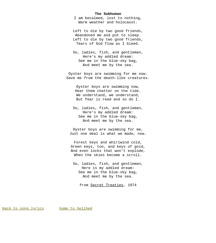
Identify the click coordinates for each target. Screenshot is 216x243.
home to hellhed (75, 235)
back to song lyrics (23, 235)
